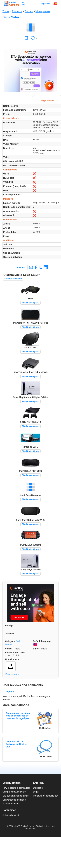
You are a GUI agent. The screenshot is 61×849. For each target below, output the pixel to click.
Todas (5, 11)
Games (29, 11)
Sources (9, 633)
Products (17, 11)
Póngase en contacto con (45, 796)
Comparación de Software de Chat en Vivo (16, 744)
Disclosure (38, 788)
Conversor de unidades (14, 800)
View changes (12, 674)
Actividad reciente (11, 815)
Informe (20, 267)
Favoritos (26, 38)
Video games (42, 11)
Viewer (8, 648)
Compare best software (14, 791)
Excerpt (9, 625)
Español (55, 3)
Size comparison (10, 803)
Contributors (12, 659)
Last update (11, 652)
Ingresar (45, 3)
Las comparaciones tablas (15, 796)
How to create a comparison (16, 788)
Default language (42, 641)
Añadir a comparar (13, 278)
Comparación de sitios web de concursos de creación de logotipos (18, 716)
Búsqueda (23, 3)
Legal (35, 791)
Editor (36, 648)
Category (10, 641)
